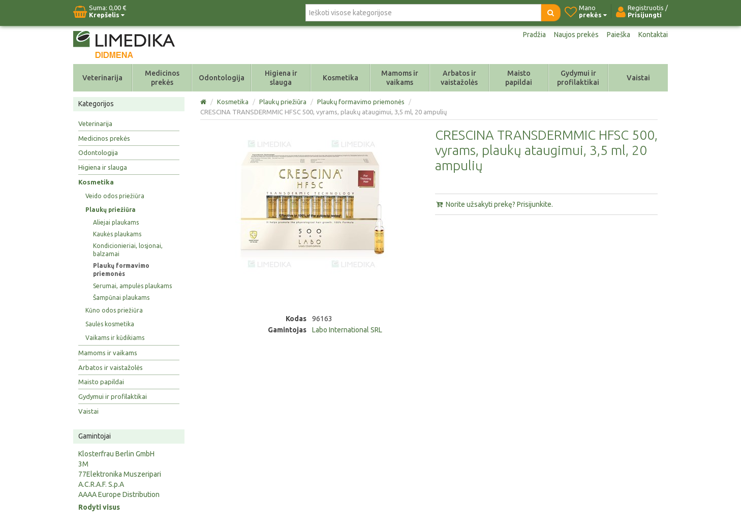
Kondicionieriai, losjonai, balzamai (128, 249)
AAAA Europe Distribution (119, 494)
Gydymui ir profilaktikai (578, 77)
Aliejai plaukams (116, 222)
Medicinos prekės (162, 77)
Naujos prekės (576, 34)
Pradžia (534, 34)
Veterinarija (102, 78)
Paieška (618, 34)
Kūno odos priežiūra (114, 310)
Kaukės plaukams (117, 234)
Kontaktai (653, 34)
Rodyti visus (99, 507)
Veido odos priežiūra (114, 196)
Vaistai (638, 78)
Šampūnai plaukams (121, 297)
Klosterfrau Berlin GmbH (116, 454)
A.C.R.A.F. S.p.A (101, 484)
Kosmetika (340, 78)
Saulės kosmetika (109, 324)
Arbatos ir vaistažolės (459, 77)
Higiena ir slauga (281, 77)
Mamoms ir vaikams (399, 77)
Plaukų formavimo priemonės (121, 269)
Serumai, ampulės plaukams (132, 286)
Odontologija (221, 78)
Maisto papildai (518, 77)
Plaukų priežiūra (110, 209)
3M (83, 464)
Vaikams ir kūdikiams (114, 337)
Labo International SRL (347, 330)
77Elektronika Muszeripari (119, 474)
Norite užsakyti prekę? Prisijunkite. (494, 204)
